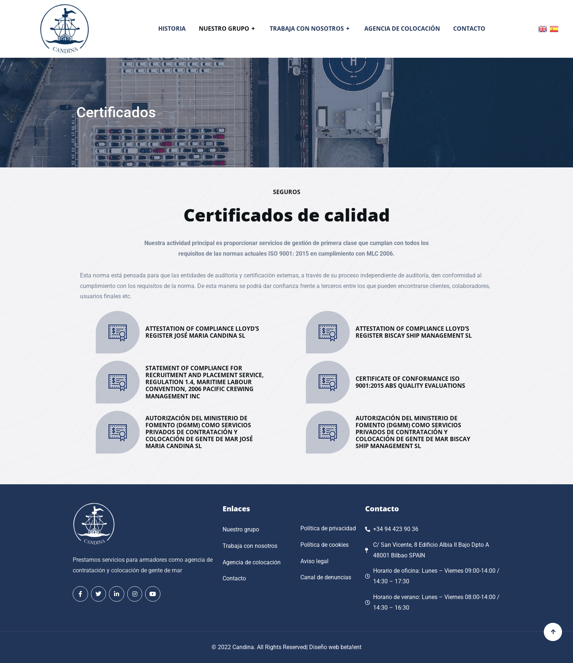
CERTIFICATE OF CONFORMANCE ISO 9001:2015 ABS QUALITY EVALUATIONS (410, 382)
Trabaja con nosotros (310, 28)
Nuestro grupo (228, 28)
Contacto (469, 28)
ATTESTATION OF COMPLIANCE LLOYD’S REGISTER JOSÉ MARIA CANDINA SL (202, 332)
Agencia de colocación (402, 28)
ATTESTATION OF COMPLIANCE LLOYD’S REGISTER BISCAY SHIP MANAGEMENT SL (414, 332)
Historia (172, 28)
